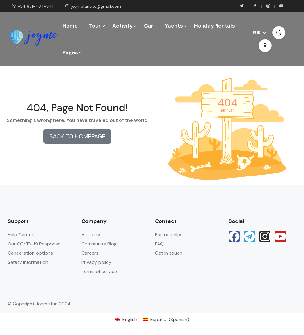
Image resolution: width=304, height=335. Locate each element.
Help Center (21, 235)
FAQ (159, 244)
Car (148, 25)
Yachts (176, 25)
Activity (124, 25)
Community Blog (99, 244)
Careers (90, 253)
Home (70, 25)
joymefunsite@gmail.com (93, 6)
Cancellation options (30, 253)
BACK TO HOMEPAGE (77, 136)
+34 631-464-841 (32, 6)
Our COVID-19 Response (34, 244)
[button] (278, 32)
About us (91, 235)
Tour (97, 25)
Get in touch (168, 253)
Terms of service (99, 271)
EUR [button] (259, 32)
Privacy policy (96, 262)
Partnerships (169, 235)
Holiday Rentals (214, 25)
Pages (72, 52)
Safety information (28, 262)
